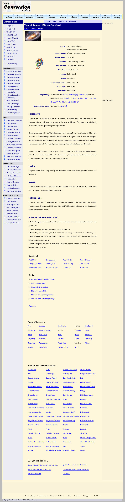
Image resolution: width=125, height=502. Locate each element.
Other (76, 347)
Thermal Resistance (52, 446)
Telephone (31, 343)
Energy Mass (50, 395)
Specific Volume (51, 438)
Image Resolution (68, 408)
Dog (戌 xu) (10, 56)
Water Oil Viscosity (69, 450)
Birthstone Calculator (13, 83)
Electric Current (68, 386)
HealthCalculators (95, 16)
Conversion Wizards (34, 473)
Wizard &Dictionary (117, 16)
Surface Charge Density (88, 438)
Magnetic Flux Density (35, 420)
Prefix (48, 429)
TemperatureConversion (30, 16)
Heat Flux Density (86, 403)
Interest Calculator (12, 211)
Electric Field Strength (87, 386)
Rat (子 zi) (9, 26)
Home (26, 496)
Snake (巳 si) (10, 41)
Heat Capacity (50, 403)
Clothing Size (67, 374)
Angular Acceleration (70, 369)
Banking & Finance (10, 195)
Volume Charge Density (53, 450)
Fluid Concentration (86, 395)
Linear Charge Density (35, 416)
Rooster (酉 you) (11, 53)
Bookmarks (61, 496)
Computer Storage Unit (87, 374)
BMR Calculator (11, 126)
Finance (87, 330)
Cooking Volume (33, 378)
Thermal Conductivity (87, 442)
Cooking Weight (51, 378)
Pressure (66, 429)
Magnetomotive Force (53, 420)
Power (30, 429)
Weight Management (13, 159)
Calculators (66, 473)
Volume (87, 343)
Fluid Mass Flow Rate (53, 399)
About (69, 496)
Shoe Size (83, 433)
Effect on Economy (12, 182)
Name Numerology (12, 104)
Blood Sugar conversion (14, 120)
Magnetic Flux (84, 416)
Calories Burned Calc (13, 132)
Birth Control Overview (13, 176)
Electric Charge (85, 382)
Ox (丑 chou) (10, 29)
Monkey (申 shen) (12, 50)
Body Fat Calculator (12, 129)
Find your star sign (38, 283)
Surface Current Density (36, 442)
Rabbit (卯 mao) (11, 35)
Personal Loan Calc (12, 217)
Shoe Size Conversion (13, 148)
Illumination (49, 408)
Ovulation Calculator (13, 188)
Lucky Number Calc (12, 101)
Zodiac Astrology (11, 64)
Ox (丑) (68, 102)
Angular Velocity (85, 369)
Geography (43, 334)
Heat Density (67, 403)
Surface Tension (51, 442)
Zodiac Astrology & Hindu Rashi (42, 279)
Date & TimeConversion (41, 16)
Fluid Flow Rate (33, 399)
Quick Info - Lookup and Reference (75, 465)
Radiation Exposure (52, 433)
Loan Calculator (11, 214)
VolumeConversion (51, 16)
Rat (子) (65, 95)
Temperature (43, 343)
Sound (30, 438)
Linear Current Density (53, 416)
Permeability (84, 425)
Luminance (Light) (69, 412)
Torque (82, 446)
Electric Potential (33, 391)
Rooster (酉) (83, 95)
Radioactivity (67, 433)
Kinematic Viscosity (34, 412)
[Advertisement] (77, 6)
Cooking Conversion (13, 142)
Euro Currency (68, 395)
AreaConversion (62, 16)
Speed (77, 339)
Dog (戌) (64, 106)
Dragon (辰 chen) (12, 38)
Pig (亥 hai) (10, 59)
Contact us (77, 496)
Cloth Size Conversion (13, 138)
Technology (88, 339)
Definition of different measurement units (76, 469)
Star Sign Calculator (13, 107)
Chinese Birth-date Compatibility (12, 91)
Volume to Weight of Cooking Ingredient (13, 152)
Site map (33, 496)
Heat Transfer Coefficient (36, 408)
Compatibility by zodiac (39, 287)
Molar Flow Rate (33, 425)
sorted (55, 465)
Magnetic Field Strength (71, 416)
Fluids (30, 334)
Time (64, 446)
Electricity (78, 330)
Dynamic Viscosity (52, 382)
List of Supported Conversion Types (40, 465)
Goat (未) (92, 98)
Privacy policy (87, 496)
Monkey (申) (73, 95)
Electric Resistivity (69, 391)
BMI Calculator (11, 123)
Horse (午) (54, 102)
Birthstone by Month (13, 77)
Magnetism (88, 334)
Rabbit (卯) (75, 102)
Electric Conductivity (52, 386)
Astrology (42, 326)
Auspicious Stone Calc (13, 71)
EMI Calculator (11, 201)
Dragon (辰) (84, 98)
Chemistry (31, 330)
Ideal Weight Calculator (14, 145)
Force (65, 399)
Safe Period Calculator (13, 191)
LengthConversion (8, 16)
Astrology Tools (9, 68)
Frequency (83, 399)
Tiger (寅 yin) (10, 32)
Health (5, 117)
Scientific (61, 339)
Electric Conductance (35, 386)
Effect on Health (11, 185)
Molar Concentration (87, 420)
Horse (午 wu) (11, 44)
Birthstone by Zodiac (13, 80)
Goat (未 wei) (10, 47)
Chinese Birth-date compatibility (42, 299)
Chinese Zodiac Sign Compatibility (13, 96)
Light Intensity (84, 412)
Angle (48, 369)
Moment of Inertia (51, 425)
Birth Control (8, 164)
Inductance (84, 408)
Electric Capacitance (69, 382)
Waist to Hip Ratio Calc (13, 156)
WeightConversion (19, 16)
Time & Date (62, 343)
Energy (82, 391)
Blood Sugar (50, 374)
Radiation (42, 339)
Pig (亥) (61, 102)
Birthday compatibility (39, 291)
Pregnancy (31, 339)
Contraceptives (11, 179)
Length (77, 334)
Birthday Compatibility (13, 74)
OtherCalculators (106, 16)
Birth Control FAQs (12, 167)
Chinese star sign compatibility (42, 295)
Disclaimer (97, 496)
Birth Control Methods (13, 170)
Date (81, 378)
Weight (30, 347)
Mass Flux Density (69, 420)
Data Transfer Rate (69, 378)
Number (65, 425)
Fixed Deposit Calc (12, 205)
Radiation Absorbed (34, 433)
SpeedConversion (73, 16)
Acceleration (32, 369)
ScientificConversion (84, 16)
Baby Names (62, 326)
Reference (32, 306)
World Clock (43, 347)
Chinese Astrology (12, 86)
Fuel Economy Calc (12, 208)
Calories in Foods (12, 135)
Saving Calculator (12, 223)
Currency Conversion (13, 198)
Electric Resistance (52, 391)
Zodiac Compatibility (13, 113)
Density (30, 382)
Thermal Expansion (34, 446)
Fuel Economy (33, 403)
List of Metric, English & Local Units (39, 469)
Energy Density (33, 395)
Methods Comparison (13, 173)
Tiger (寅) (66, 98)
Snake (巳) (75, 98)
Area (29, 326)
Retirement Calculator (13, 220)
